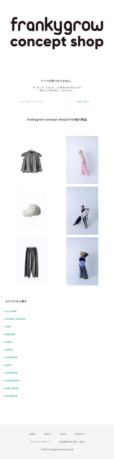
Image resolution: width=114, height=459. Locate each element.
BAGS (8, 365)
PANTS (8, 342)
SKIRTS (9, 350)
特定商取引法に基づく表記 (71, 442)
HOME (32, 434)
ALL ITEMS (11, 311)
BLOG (63, 434)
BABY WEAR (11, 388)
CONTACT (80, 434)
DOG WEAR (11, 396)
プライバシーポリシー (40, 442)
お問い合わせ (83, 102)
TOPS (8, 327)
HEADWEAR (11, 373)
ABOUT (47, 434)
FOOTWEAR (11, 357)
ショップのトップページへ (31, 102)
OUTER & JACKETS (15, 319)
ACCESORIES (12, 380)
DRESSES (10, 334)
